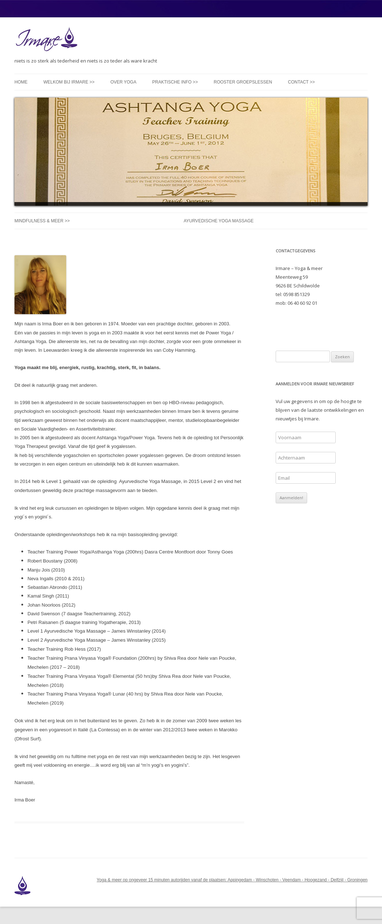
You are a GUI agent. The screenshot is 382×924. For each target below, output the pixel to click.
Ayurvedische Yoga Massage (219, 220)
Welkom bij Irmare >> (68, 82)
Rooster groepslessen (243, 82)
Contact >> (301, 82)
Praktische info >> (175, 82)
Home (20, 82)
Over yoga (123, 82)
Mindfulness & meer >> (42, 220)
